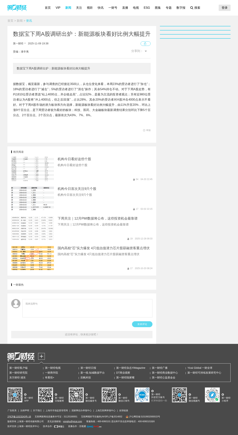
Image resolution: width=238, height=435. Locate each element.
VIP (58, 7)
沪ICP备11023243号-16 (19, 416)
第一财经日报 (88, 367)
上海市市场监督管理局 (57, 410)
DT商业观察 (123, 372)
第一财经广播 (160, 367)
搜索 (197, 7)
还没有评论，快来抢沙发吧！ (82, 334)
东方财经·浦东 (17, 377)
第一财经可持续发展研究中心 (204, 372)
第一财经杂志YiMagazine (130, 367)
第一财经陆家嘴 (125, 377)
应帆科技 (86, 377)
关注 (79, 7)
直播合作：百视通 (77, 426)
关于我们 (37, 410)
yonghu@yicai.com (72, 421)
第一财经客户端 (18, 367)
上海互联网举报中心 (105, 410)
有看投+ (49, 377)
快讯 (101, 7)
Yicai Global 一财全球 (199, 367)
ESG (147, 7)
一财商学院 (51, 372)
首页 (48, 7)
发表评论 (142, 324)
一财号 (112, 7)
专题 (169, 7)
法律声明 (24, 410)
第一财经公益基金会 (163, 377)
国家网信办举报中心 (82, 410)
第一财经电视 (53, 367)
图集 (158, 7)
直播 (125, 7)
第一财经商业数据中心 (165, 372)
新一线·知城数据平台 (93, 372)
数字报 (180, 7)
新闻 (68, 7)
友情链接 (123, 410)
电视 (136, 7)
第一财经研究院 (18, 372)
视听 (90, 7)
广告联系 (12, 410)
